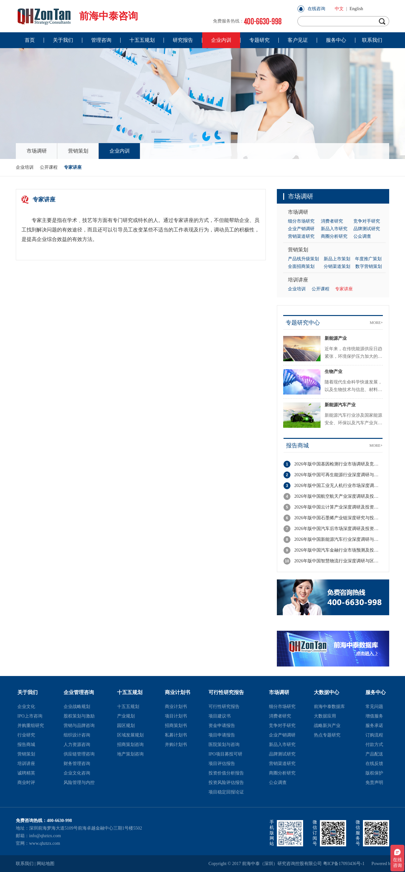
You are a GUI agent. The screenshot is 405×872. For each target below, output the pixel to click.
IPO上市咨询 (29, 716)
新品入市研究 (334, 228)
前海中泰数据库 (329, 706)
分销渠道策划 (337, 266)
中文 (339, 8)
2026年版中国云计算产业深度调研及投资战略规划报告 (338, 507)
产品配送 (374, 754)
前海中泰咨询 (77, 16)
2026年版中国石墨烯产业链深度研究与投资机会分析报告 (338, 517)
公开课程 (49, 167)
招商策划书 (176, 725)
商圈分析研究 (334, 236)
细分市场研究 (301, 221)
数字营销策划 (368, 266)
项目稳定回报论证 (226, 792)
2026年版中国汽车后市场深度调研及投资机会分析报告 (338, 528)
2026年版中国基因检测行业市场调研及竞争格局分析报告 (338, 464)
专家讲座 (73, 167)
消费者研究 (332, 221)
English (356, 8)
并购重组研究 (30, 725)
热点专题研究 (327, 735)
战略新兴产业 (327, 725)
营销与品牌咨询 (79, 725)
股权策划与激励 (79, 716)
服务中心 (375, 692)
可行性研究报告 (226, 692)
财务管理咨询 (77, 763)
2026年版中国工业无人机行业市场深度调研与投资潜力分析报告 (338, 485)
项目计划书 (176, 716)
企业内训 (119, 151)
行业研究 (26, 735)
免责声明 (374, 782)
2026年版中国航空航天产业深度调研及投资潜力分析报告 (338, 496)
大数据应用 (325, 716)
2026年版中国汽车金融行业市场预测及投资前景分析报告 (338, 550)
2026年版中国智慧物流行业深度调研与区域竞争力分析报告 (338, 561)
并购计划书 (176, 744)
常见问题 (374, 706)
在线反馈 (374, 763)
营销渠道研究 (301, 236)
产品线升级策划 (303, 258)
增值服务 (374, 716)
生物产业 (333, 371)
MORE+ (376, 322)
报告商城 (297, 445)
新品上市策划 (337, 258)
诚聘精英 (26, 773)
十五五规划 (129, 692)
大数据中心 (326, 692)
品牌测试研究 (366, 228)
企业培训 (25, 167)
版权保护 (374, 773)
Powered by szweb (380, 863)
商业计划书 (177, 692)
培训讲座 (298, 279)
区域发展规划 (130, 735)
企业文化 (26, 706)
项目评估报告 (222, 763)
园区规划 (126, 725)
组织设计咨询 (77, 735)
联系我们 (25, 863)
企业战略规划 (77, 706)
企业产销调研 (301, 228)
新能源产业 (336, 338)
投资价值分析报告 (226, 773)
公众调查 (362, 236)
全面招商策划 (301, 266)
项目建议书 (220, 716)
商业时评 (26, 782)
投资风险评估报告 (226, 782)
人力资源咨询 (77, 744)
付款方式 (374, 744)
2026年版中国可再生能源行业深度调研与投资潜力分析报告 (338, 474)
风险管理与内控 (79, 782)
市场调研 (37, 151)
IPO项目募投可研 (225, 754)
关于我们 (27, 692)
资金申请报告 (222, 725)
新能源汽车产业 (340, 404)
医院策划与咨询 (224, 744)
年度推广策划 (368, 258)
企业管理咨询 (79, 692)
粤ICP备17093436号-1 (343, 863)
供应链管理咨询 (79, 754)
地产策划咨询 (130, 754)
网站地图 (45, 863)
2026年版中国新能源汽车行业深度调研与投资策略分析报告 (338, 539)
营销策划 (78, 151)
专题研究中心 (303, 322)
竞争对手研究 (366, 221)
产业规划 (126, 716)
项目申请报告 (222, 735)
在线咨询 (316, 8)
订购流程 (374, 735)
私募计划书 (176, 735)
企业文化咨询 (77, 773)
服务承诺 (374, 725)
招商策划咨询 (130, 744)
